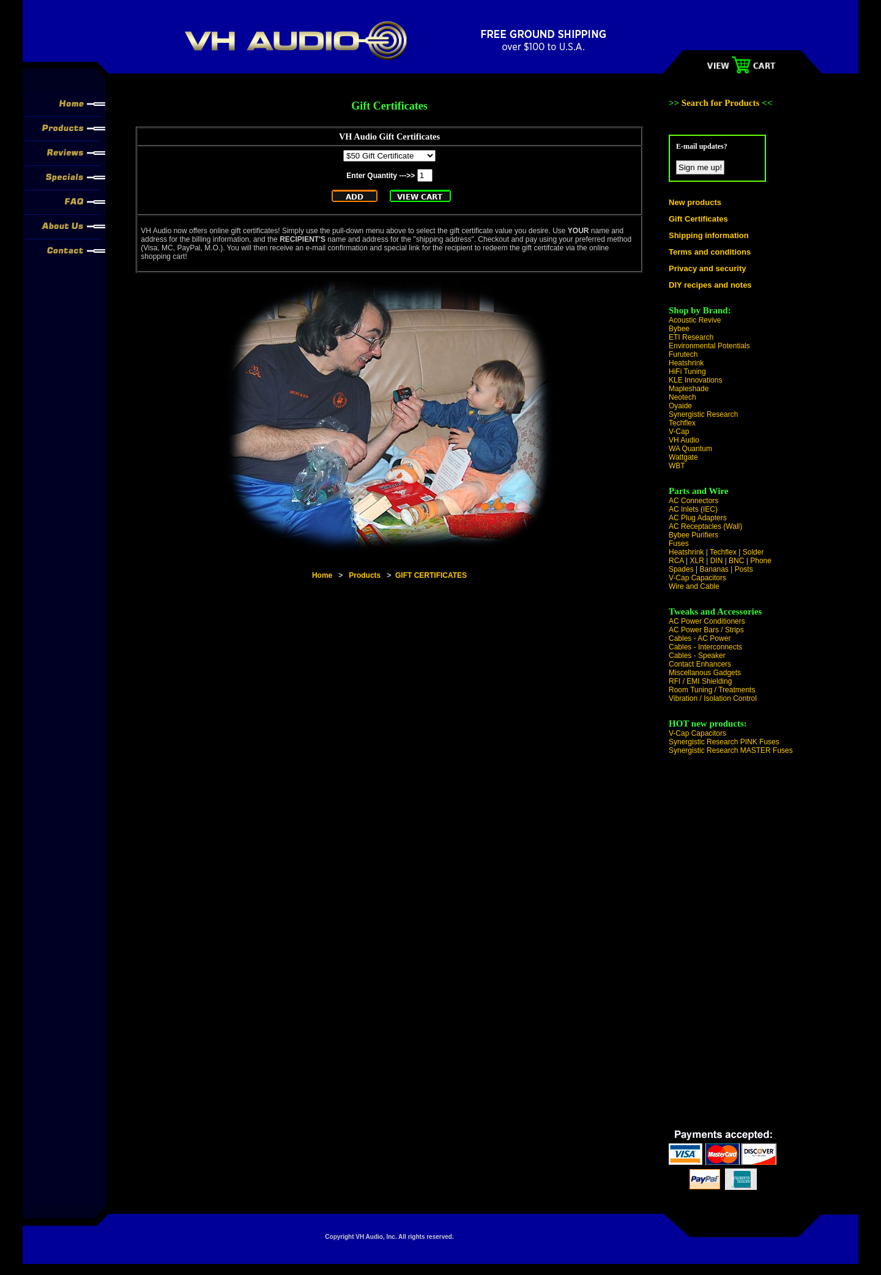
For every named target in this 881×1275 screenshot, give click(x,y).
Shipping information (709, 235)
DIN (716, 560)
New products (695, 202)
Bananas (714, 569)
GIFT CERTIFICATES (431, 575)
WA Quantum (690, 448)
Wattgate (683, 457)
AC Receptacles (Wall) (705, 526)
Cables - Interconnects (705, 647)
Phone (760, 560)
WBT (677, 466)
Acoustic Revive (695, 320)
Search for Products (722, 103)
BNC (736, 560)
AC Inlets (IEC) (693, 509)
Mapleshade (688, 388)
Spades (681, 569)
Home (322, 575)
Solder (753, 552)
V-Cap (679, 431)
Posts (744, 569)
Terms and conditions (710, 251)
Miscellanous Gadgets (705, 672)
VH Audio (684, 440)
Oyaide (680, 406)
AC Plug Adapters (698, 518)
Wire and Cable (694, 586)
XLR (697, 560)
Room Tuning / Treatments (712, 690)
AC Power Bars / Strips (706, 630)
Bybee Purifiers (693, 535)
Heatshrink (686, 363)
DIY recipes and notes (710, 285)
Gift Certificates (698, 218)
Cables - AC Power (699, 638)
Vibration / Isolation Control (713, 698)
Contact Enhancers (700, 664)
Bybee (679, 328)
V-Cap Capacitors (697, 578)
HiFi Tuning (687, 371)
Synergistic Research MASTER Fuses (731, 750)
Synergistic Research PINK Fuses (724, 742)
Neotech (682, 397)
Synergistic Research (703, 414)
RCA (676, 560)
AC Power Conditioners (707, 621)
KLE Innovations (695, 380)
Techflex (682, 423)
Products (365, 575)
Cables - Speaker (697, 655)
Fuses (679, 543)
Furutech (683, 354)
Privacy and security (707, 268)
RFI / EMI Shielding (700, 681)
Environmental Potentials (709, 346)
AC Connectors (693, 500)
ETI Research (691, 337)
